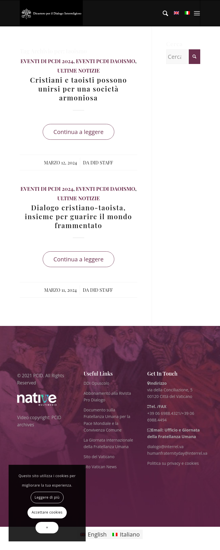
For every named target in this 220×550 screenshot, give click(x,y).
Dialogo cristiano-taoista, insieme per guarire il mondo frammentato (78, 216)
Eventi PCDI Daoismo (105, 61)
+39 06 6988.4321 (163, 413)
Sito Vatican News (100, 466)
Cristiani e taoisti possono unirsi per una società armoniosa (78, 88)
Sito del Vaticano (99, 456)
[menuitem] (162, 13)
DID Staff (101, 162)
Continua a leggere (79, 132)
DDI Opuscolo (96, 383)
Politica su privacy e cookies (173, 463)
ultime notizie (78, 70)
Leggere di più (47, 497)
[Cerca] (162, 13)
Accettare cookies (47, 512)
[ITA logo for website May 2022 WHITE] (51, 13)
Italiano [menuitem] (130, 534)
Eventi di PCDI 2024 (46, 61)
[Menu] (197, 13)
